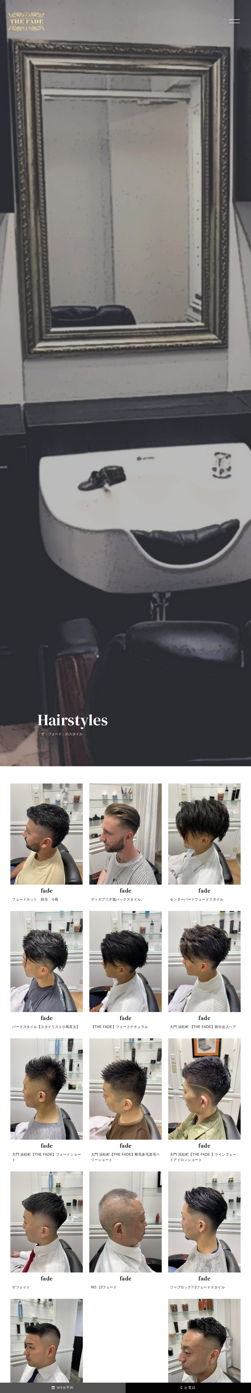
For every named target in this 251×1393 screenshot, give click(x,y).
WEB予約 (63, 1387)
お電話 (188, 1387)
